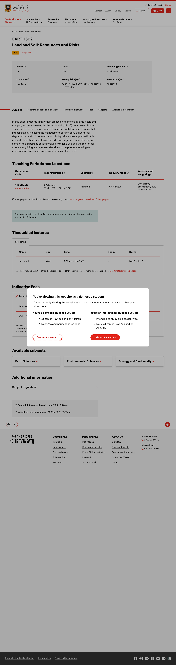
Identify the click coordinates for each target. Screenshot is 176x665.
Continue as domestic (47, 337)
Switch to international (105, 337)
